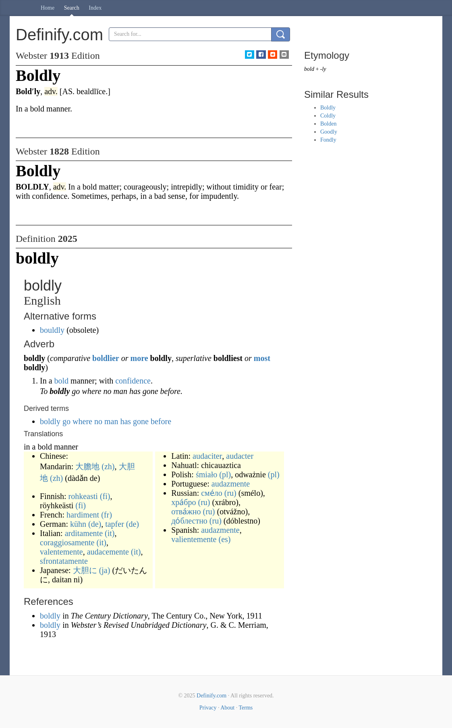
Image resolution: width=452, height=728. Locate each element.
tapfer (114, 524)
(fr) (106, 514)
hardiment (82, 514)
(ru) (230, 493)
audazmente (230, 483)
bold (61, 380)
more (139, 358)
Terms (245, 708)
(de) (94, 524)
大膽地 (87, 466)
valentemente (61, 551)
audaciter (207, 456)
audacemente (108, 551)
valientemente (193, 539)
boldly (50, 615)
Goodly (328, 132)
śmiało (206, 474)
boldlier (105, 358)
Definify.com (211, 696)
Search (71, 8)
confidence (133, 380)
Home (47, 8)
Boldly (328, 108)
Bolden (328, 124)
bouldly (52, 330)
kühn (78, 524)
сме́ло (211, 493)
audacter (239, 456)
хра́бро (183, 502)
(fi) (105, 496)
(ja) (104, 570)
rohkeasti (83, 496)
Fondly (328, 140)
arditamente (84, 533)
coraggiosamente (67, 542)
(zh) (108, 466)
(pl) (225, 474)
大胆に (85, 570)
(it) (109, 533)
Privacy (208, 708)
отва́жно (186, 511)
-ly (323, 69)
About (227, 708)
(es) (224, 539)
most (262, 358)
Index (95, 8)
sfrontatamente (64, 561)
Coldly (328, 116)
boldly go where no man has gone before (105, 421)
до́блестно (189, 520)
